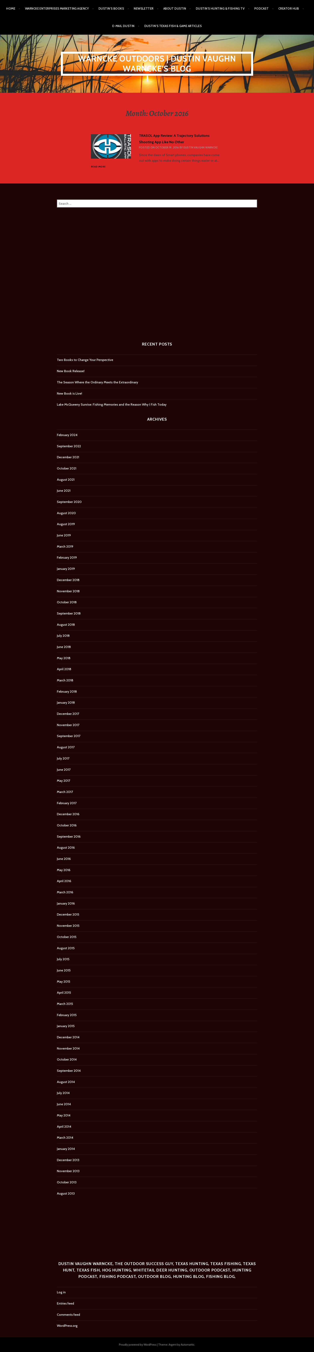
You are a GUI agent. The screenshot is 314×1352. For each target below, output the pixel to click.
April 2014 (64, 1126)
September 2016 (69, 836)
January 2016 (66, 903)
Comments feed (68, 1315)
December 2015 (68, 914)
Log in (61, 1292)
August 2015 (65, 948)
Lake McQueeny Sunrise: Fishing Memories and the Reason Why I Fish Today (111, 404)
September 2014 (69, 1071)
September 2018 (69, 613)
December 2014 (68, 1037)
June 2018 (64, 647)
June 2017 (63, 770)
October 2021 (66, 468)
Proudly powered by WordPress (137, 1344)
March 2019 (65, 546)
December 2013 (68, 1160)
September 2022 (69, 446)
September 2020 (69, 502)
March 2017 (65, 792)
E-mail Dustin (123, 26)
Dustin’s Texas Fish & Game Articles (173, 26)
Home (10, 8)
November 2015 (68, 926)
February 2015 (66, 1015)
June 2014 (64, 1104)
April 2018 (64, 669)
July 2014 (63, 1093)
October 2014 (67, 1059)
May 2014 (63, 1115)
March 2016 (65, 892)
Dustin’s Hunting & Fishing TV (220, 8)
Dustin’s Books (111, 8)
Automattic (187, 1344)
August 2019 (66, 524)
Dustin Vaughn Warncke (200, 147)
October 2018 (67, 602)
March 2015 (65, 1004)
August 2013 (66, 1193)
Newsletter (144, 8)
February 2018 (67, 691)
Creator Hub (288, 8)
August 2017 (65, 747)
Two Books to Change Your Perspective (85, 360)
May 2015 (63, 981)
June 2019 (64, 535)
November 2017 (68, 725)
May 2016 (63, 870)
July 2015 (63, 959)
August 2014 (66, 1082)
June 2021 (63, 491)
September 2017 (68, 736)
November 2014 (68, 1048)
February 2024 (67, 435)
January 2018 (66, 702)
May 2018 (63, 658)
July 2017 (63, 758)
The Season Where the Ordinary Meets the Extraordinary (97, 382)
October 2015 (66, 937)
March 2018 (65, 680)
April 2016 (64, 881)
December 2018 (68, 580)
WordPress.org (67, 1326)
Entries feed (65, 1303)
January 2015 (65, 1026)
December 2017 (68, 714)
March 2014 (65, 1137)
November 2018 (68, 591)
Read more (98, 166)
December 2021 (68, 457)
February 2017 (66, 803)
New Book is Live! (69, 393)
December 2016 (68, 814)
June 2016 (64, 859)
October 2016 (66, 825)
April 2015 (64, 992)
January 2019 (66, 569)
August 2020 (66, 513)
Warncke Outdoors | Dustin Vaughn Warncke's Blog (157, 64)
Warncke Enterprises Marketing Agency (57, 8)
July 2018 (63, 636)
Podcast (261, 8)
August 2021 (65, 480)
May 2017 (63, 781)
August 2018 (66, 625)
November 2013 (68, 1171)
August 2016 (66, 847)
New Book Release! (71, 371)
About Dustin (174, 8)
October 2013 (66, 1182)
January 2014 (66, 1149)
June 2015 (63, 970)
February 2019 (67, 557)
